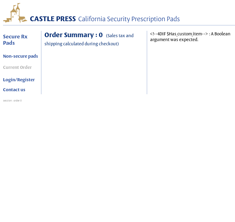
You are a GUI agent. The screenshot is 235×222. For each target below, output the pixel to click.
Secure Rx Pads (15, 39)
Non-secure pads (20, 56)
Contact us (14, 90)
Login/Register (19, 80)
